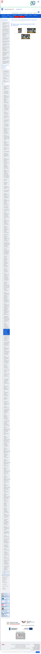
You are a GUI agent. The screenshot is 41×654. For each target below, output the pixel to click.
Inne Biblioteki (5, 584)
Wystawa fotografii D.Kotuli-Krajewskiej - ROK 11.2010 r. (6, 510)
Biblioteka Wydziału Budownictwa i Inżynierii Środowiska (6, 35)
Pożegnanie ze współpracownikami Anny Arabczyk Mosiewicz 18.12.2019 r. (7, 244)
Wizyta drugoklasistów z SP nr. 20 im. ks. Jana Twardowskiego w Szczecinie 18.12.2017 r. (6, 359)
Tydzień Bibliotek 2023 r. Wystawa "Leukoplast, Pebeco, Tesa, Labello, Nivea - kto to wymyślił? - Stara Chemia (6, 174)
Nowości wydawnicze (5, 78)
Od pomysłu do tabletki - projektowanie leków (6, 88)
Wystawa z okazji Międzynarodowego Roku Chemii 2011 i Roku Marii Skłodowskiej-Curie (7, 431)
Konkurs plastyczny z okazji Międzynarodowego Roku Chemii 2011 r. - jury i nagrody (7, 471)
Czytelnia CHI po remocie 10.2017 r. (6, 371)
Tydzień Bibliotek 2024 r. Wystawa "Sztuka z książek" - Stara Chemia (6, 137)
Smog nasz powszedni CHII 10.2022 (6, 187)
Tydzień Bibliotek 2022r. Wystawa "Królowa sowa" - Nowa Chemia (6, 195)
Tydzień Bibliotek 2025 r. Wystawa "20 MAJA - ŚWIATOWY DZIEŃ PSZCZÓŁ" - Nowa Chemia (6, 99)
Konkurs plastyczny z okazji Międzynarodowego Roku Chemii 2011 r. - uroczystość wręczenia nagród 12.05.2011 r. (7, 452)
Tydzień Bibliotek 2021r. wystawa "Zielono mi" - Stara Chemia (6, 222)
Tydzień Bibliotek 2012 (6, 407)
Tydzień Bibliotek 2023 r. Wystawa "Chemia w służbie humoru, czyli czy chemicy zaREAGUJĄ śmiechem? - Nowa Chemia (6, 163)
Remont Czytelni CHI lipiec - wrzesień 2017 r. (6, 376)
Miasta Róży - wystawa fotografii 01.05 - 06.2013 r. (6, 403)
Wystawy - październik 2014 (6, 398)
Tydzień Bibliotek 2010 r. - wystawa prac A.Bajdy (6, 528)
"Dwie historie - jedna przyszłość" (6, 71)
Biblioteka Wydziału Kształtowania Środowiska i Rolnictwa (6, 54)
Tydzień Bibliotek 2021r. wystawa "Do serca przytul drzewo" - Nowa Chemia (6, 215)
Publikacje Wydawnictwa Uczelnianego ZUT (6, 155)
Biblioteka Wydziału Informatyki (6, 45)
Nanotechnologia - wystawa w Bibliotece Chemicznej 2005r (6, 568)
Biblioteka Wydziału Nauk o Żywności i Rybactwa (6, 58)
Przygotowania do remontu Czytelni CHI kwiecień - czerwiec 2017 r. (6, 381)
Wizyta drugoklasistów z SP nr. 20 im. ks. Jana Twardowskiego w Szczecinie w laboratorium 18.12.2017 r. (6, 351)
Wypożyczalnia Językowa (6, 24)
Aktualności (5, 73)
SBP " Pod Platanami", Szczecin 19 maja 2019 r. (6, 270)
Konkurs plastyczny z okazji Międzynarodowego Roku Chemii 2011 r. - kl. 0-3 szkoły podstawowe (7, 497)
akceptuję (37, 652)
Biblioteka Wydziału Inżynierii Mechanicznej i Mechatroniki (6, 49)
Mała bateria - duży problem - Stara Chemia (6, 92)
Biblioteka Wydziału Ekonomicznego (6, 39)
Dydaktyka (26, 15)
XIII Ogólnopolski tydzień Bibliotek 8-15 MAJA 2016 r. (6, 387)
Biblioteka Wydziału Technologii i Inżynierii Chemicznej (6, 67)
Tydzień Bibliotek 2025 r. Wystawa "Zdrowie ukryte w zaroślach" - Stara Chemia (6, 107)
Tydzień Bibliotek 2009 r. (6, 536)
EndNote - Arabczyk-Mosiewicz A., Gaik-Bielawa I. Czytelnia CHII (6, 325)
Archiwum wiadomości (4, 588)
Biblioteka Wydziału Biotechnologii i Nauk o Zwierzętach (6, 30)
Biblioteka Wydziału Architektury (6, 26)
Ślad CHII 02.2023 (5, 180)
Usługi (30, 15)
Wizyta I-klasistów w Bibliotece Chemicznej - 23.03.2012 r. (6, 417)
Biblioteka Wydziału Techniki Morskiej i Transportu (6, 62)
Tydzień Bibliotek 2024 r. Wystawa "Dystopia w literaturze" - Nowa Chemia (6, 130)
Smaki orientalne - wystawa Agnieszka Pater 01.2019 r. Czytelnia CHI (6, 338)
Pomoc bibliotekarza (6, 81)
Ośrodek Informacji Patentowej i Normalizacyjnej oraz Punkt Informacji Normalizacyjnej (5, 579)
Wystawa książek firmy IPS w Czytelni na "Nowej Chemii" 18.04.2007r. (6, 562)
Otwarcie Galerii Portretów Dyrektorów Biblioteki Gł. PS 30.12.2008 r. (6, 540)
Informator (16, 16)
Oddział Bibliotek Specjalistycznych (5, 20)
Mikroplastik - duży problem (6, 207)
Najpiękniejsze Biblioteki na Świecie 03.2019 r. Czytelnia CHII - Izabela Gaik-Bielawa (6, 319)
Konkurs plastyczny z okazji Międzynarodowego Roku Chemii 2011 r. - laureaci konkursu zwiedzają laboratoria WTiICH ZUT (7, 441)
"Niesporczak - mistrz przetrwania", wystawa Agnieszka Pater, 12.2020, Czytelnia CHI (6, 237)
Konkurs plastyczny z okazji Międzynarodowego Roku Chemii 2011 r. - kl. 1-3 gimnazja (7, 479)
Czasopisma (35, 15)
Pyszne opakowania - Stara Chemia (6, 112)
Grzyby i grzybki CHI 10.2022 (6, 191)
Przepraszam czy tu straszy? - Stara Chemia (6, 125)
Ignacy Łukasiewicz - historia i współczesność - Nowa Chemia (6, 143)
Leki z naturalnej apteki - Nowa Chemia (6, 120)
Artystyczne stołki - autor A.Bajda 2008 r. (6, 545)
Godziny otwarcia (6, 75)
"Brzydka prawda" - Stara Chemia (6, 148)
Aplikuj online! (22, 16)
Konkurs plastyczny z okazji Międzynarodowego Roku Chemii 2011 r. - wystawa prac (7, 462)
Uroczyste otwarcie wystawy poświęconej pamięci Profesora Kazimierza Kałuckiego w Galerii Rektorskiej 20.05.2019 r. (6, 261)
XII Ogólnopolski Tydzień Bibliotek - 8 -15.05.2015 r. (6, 393)
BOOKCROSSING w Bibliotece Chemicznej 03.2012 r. (6, 411)
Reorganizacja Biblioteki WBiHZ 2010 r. (6, 532)
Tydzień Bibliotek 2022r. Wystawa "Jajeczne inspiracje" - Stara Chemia (6, 202)
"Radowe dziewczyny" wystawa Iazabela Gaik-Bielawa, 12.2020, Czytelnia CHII (6, 229)
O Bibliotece (9, 15)
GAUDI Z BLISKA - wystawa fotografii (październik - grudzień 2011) (6, 423)
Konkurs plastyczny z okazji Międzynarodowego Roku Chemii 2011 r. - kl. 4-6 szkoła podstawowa (7, 488)
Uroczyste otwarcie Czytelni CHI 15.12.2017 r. (6, 366)
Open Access (11, 16)
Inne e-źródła (20, 15)
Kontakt (4, 573)
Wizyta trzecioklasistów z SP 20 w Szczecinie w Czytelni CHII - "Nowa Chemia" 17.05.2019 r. (6, 277)
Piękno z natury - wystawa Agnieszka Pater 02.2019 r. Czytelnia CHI (6, 332)
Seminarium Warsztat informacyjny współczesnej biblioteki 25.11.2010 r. (6, 522)
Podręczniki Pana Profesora (6, 210)
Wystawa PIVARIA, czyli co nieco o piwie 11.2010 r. (6, 516)
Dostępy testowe (5, 16)
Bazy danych (15, 15)
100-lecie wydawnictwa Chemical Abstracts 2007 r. (6, 553)
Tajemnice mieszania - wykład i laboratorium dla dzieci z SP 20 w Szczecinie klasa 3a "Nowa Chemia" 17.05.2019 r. (6, 286)
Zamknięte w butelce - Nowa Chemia (6, 116)
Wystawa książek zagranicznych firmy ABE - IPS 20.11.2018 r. (6, 344)
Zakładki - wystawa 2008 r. (6, 549)
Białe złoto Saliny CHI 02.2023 (5, 183)
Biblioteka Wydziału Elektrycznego (6, 42)
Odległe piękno (6, 151)
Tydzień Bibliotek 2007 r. (6, 557)
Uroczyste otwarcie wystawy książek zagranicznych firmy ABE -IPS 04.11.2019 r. (6, 251)
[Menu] (38, 2)
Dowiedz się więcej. (32, 651)
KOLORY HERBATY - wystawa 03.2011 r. (5, 505)
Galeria (6, 83)
